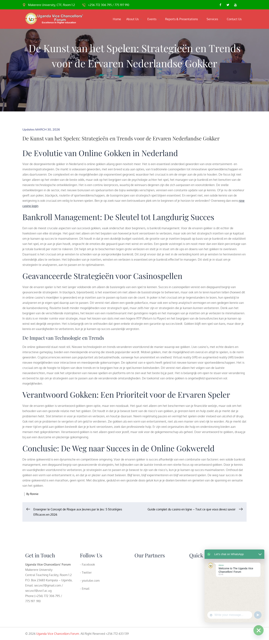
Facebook (88, 564)
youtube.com (91, 580)
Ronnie (34, 493)
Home (117, 19)
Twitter (87, 572)
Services (214, 19)
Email (85, 588)
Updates (28, 129)
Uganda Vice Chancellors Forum (57, 634)
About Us (134, 19)
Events (153, 19)
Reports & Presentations (183, 19)
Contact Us (234, 19)
